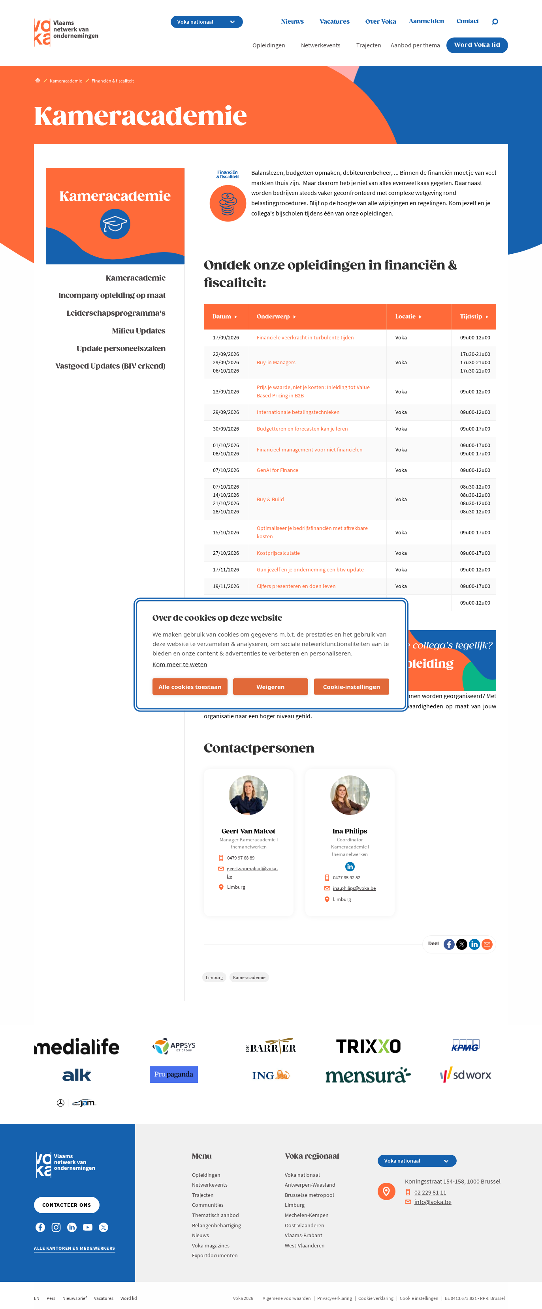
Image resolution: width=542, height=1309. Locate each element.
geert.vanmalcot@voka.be (248, 872)
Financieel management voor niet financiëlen (310, 449)
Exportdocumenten (215, 1255)
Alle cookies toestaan (189, 687)
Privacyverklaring (334, 1298)
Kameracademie (136, 278)
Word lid (128, 1298)
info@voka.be (428, 1202)
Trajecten (368, 45)
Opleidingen (268, 45)
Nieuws (292, 22)
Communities (208, 1204)
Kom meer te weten (179, 664)
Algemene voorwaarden (287, 1298)
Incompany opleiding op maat (112, 296)
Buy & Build (270, 499)
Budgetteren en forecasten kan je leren (302, 428)
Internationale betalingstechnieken (298, 412)
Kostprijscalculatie (278, 552)
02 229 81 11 (425, 1192)
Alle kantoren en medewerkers (74, 1248)
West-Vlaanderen (305, 1245)
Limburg (214, 977)
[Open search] (499, 21)
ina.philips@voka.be (350, 888)
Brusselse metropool (309, 1195)
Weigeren (270, 687)
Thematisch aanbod (215, 1215)
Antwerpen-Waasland (310, 1184)
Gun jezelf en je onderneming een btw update (310, 569)
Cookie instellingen (419, 1298)
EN (37, 1298)
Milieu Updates (139, 331)
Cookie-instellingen (351, 687)
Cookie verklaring (375, 1298)
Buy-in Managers (276, 362)
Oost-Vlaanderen (304, 1225)
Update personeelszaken (121, 349)
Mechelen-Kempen (307, 1215)
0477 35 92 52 (342, 877)
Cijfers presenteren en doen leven (296, 586)
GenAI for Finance (277, 470)
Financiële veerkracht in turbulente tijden (306, 337)
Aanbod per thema (415, 45)
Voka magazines (211, 1245)
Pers (51, 1298)
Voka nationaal (302, 1174)
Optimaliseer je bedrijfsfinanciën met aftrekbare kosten (312, 532)
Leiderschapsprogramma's (116, 313)
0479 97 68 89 (236, 857)
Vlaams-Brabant (303, 1235)
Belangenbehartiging (216, 1225)
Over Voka (380, 22)
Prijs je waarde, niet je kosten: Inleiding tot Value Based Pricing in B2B (313, 391)
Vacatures (335, 22)
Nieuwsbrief (74, 1298)
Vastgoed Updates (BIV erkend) (110, 366)
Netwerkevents (321, 45)
